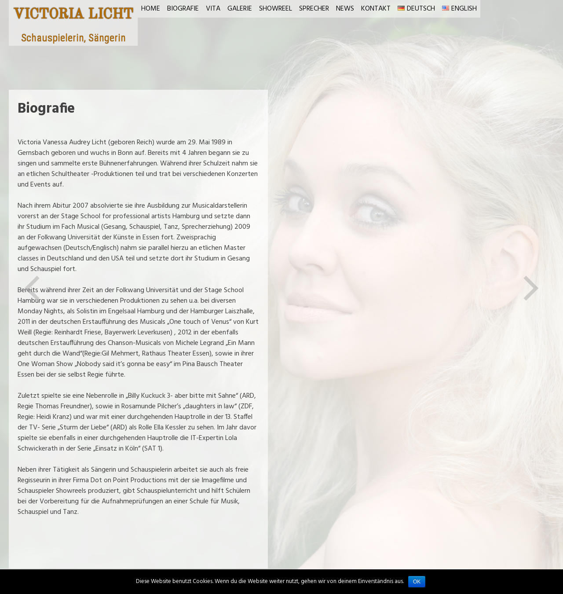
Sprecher (314, 9)
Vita (213, 9)
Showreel (275, 9)
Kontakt (376, 9)
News (345, 9)
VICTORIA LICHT (73, 15)
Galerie (239, 9)
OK (416, 582)
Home (150, 9)
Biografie (183, 9)
